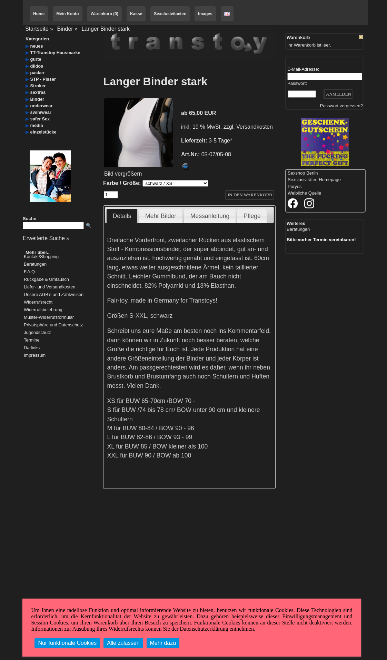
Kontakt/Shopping (41, 257)
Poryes (294, 186)
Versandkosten (254, 127)
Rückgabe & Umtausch (46, 279)
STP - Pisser (43, 79)
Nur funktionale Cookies (67, 643)
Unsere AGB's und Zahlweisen (53, 295)
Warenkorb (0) (104, 13)
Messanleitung (209, 216)
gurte (35, 59)
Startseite (37, 29)
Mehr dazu (163, 643)
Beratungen (35, 264)
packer (37, 72)
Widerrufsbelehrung (43, 310)
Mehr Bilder (160, 216)
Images (205, 13)
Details (122, 216)
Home (38, 13)
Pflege (252, 216)
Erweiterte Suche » (46, 238)
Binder (65, 29)
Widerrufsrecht (38, 302)
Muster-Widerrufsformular (49, 317)
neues (36, 46)
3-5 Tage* (220, 141)
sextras (38, 92)
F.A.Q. (30, 272)
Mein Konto (67, 13)
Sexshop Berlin (303, 173)
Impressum (35, 355)
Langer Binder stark (105, 29)
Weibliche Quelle (304, 193)
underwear (41, 105)
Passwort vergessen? (341, 105)
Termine (32, 340)
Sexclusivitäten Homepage (314, 179)
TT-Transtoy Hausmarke (55, 52)
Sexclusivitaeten (170, 13)
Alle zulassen (123, 643)
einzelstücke (43, 132)
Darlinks (32, 348)
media (36, 125)
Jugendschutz (37, 333)
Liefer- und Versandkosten (49, 287)
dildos (36, 66)
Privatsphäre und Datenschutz (53, 325)
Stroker (38, 85)
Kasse (136, 13)
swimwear (40, 112)
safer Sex (40, 118)
